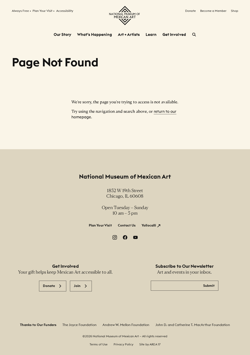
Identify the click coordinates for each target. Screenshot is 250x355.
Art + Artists (129, 34)
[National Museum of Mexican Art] (125, 15)
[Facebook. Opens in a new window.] (125, 237)
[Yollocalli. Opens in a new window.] (151, 225)
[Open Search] (194, 34)
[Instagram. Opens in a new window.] (115, 237)
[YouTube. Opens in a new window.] (135, 237)
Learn (151, 34)
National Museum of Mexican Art (125, 176)
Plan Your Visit (100, 225)
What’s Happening (94, 34)
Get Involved (174, 34)
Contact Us (127, 225)
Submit (209, 285)
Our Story (62, 34)
